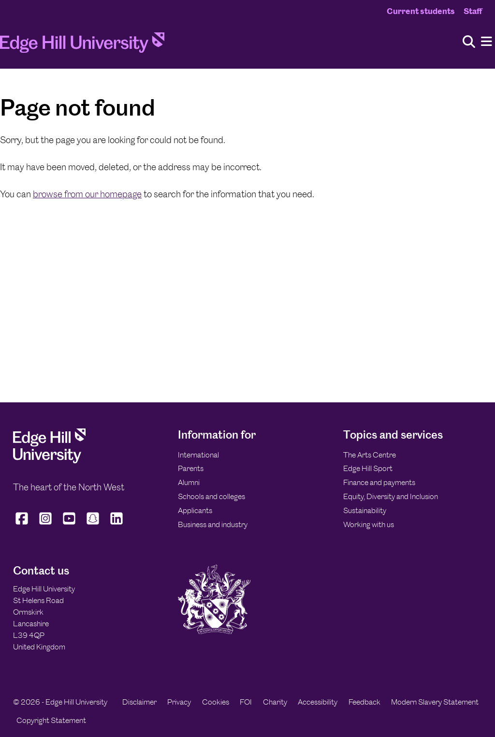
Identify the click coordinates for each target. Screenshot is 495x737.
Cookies (215, 702)
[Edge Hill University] (49, 460)
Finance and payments (379, 482)
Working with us (368, 524)
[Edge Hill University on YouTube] (69, 524)
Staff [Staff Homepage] (473, 11)
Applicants (195, 510)
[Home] (82, 45)
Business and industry (213, 524)
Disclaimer (139, 702)
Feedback (364, 702)
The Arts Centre (369, 454)
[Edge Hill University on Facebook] (23, 524)
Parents (191, 468)
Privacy (179, 702)
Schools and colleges (211, 496)
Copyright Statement (51, 720)
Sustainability (364, 510)
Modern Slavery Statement (435, 702)
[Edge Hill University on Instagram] (46, 524)
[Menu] (486, 42)
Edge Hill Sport (368, 468)
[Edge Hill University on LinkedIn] (117, 524)
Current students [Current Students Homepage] (421, 11)
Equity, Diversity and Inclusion (390, 496)
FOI (246, 702)
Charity (275, 702)
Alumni (189, 482)
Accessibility (317, 702)
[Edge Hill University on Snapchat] (93, 524)
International (198, 454)
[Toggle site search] (469, 42)
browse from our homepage (87, 194)
